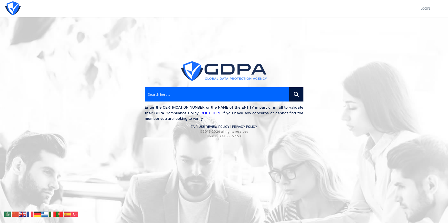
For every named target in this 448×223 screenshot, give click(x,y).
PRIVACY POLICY (244, 127)
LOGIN (425, 9)
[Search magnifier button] (296, 94)
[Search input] (217, 94)
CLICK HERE (211, 113)
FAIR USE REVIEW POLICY (210, 127)
